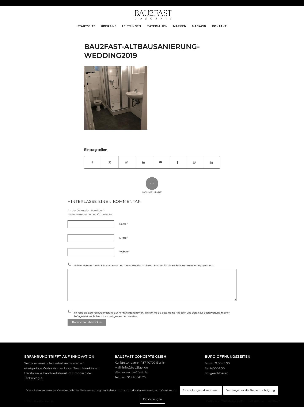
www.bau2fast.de (134, 372)
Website (124, 251)
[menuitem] (86, 26)
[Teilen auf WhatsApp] (126, 162)
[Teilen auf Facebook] (92, 162)
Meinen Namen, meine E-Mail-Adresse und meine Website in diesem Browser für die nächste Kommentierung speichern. (143, 265)
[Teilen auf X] (109, 162)
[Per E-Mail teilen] (160, 162)
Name (123, 223)
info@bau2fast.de (135, 367)
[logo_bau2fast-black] (151, 13)
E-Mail (123, 237)
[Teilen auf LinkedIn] (143, 162)
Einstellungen (152, 399)
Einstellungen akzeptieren (201, 390)
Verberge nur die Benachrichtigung (250, 390)
